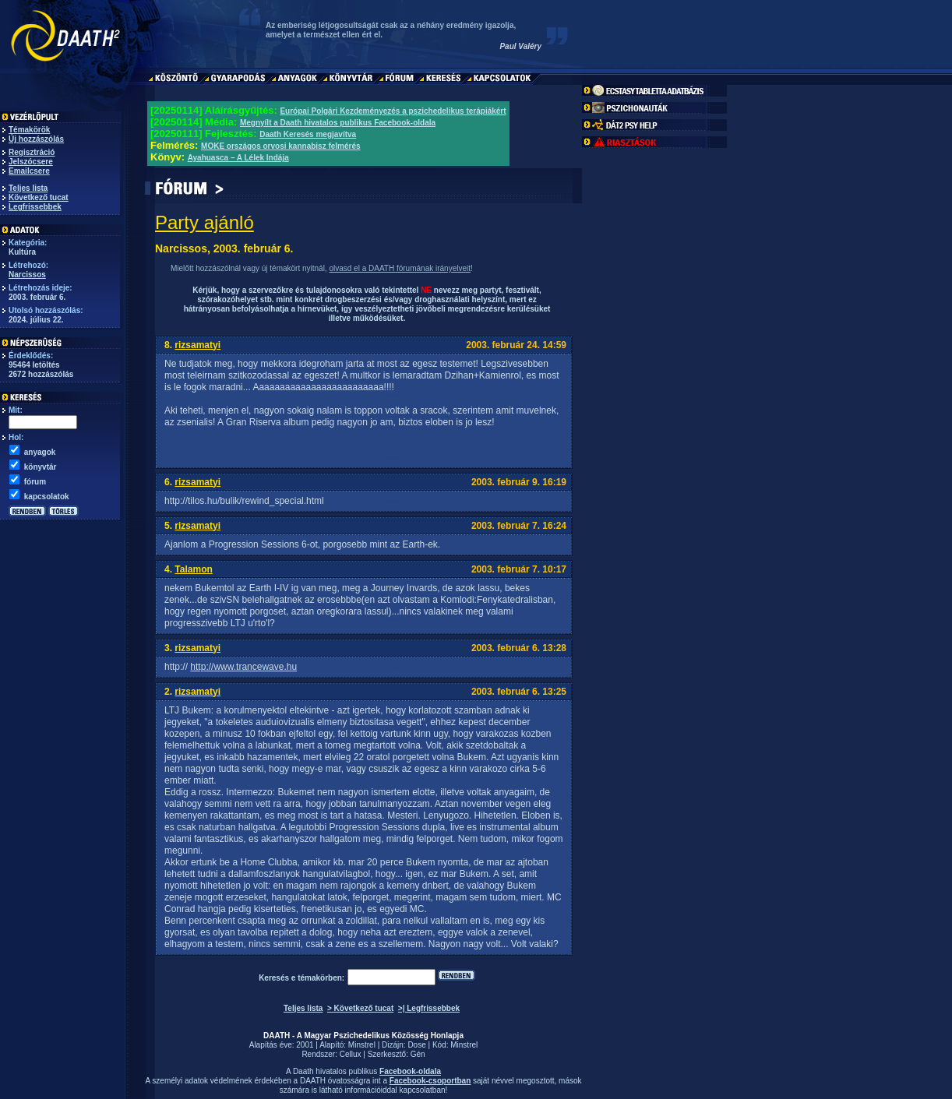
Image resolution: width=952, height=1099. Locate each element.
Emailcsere (29, 171)
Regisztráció (32, 152)
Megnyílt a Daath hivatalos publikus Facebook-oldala (337, 122)
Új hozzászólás (36, 139)
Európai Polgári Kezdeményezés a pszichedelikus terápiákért (393, 111)
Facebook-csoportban (430, 1080)
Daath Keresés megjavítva (307, 134)
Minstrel (362, 1045)
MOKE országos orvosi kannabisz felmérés (281, 146)
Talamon (193, 569)
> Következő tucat (360, 1008)
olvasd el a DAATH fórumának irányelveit (400, 268)
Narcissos (27, 274)
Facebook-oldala (410, 1071)
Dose (416, 1045)
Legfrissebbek (35, 207)
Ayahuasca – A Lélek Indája (238, 157)
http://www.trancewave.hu (243, 666)
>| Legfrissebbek (429, 1008)
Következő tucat (39, 197)
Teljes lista (28, 188)
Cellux (350, 1054)
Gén (418, 1054)
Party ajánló (204, 222)
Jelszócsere (31, 161)
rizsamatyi (197, 345)
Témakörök (29, 129)
